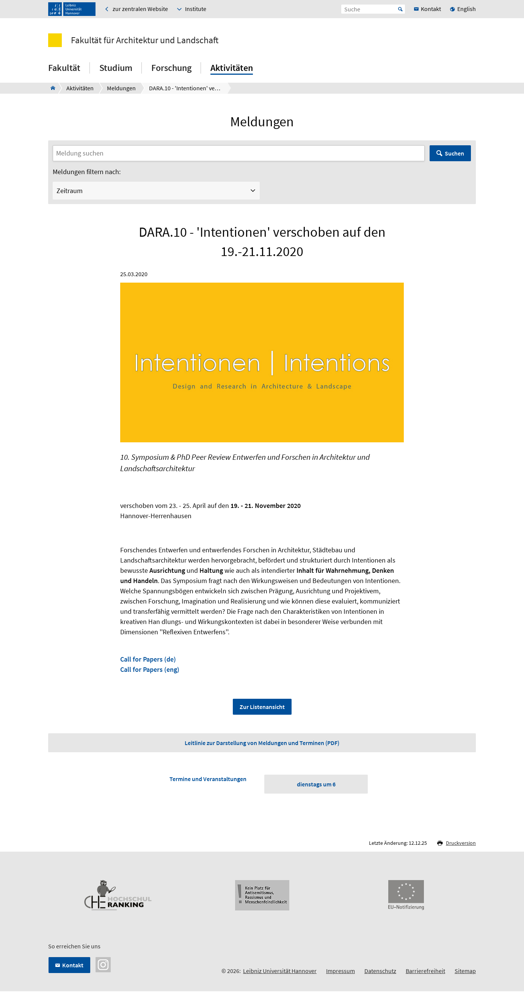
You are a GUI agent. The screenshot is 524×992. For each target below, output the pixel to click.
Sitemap (465, 971)
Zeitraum (69, 190)
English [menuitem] (466, 9)
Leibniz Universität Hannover (280, 971)
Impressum (340, 971)
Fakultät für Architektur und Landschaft (144, 40)
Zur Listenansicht (262, 707)
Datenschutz (380, 971)
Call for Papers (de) (148, 659)
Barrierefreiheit (425, 971)
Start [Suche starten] (400, 9)
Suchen (454, 153)
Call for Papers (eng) (149, 669)
